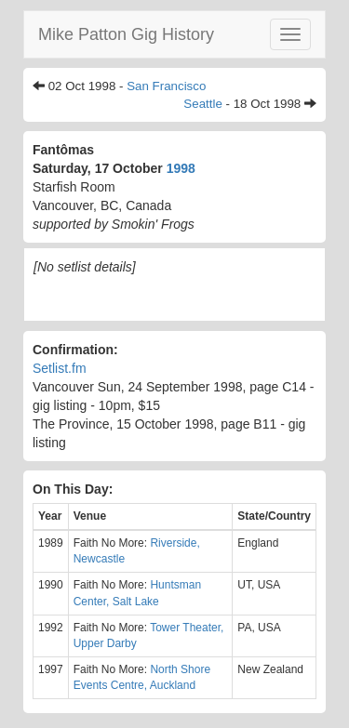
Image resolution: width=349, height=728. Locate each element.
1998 (181, 168)
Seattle (202, 104)
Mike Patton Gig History (126, 34)
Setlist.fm (60, 368)
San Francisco (166, 86)
